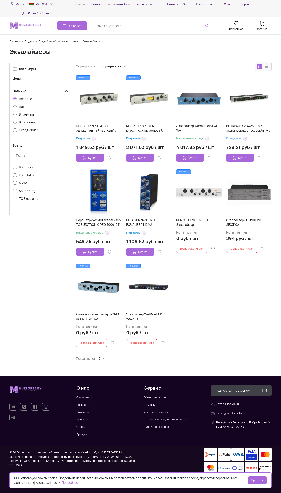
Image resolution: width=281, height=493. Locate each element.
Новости (82, 419)
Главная (14, 41)
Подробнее (70, 483)
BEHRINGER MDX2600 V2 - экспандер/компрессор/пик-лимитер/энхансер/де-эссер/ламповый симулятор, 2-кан (247, 128)
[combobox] (153, 25)
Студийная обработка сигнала (58, 41)
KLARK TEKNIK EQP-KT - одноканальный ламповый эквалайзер (95, 128)
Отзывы (81, 427)
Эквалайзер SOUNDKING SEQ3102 (244, 222)
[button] (94, 139)
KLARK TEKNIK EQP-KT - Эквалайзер (193, 222)
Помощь (149, 405)
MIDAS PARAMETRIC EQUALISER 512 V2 (140, 222)
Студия (29, 41)
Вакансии (82, 412)
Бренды (81, 434)
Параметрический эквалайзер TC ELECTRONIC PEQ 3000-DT (98, 222)
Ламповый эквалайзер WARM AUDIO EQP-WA (97, 316)
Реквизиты (83, 405)
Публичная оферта (156, 427)
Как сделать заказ (156, 412)
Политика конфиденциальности (165, 419)
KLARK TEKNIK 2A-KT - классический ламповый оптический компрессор (144, 128)
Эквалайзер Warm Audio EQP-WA (198, 128)
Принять (257, 480)
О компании (84, 397)
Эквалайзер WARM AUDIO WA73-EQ (144, 316)
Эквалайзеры (91, 41)
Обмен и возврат (155, 397)
